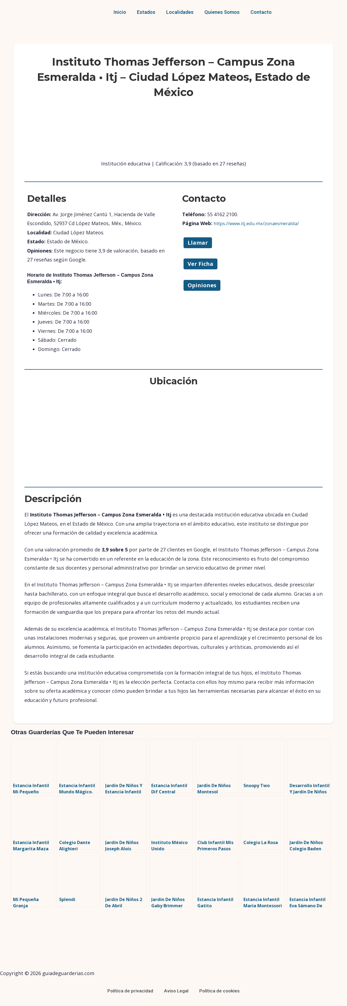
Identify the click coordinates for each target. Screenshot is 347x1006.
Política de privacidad (128, 991)
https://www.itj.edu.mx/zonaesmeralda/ (260, 223)
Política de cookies (221, 991)
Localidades (180, 12)
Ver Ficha (200, 263)
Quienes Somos (222, 12)
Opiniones (202, 285)
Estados (146, 12)
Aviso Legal (176, 991)
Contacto (261, 12)
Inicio (120, 12)
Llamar (198, 242)
